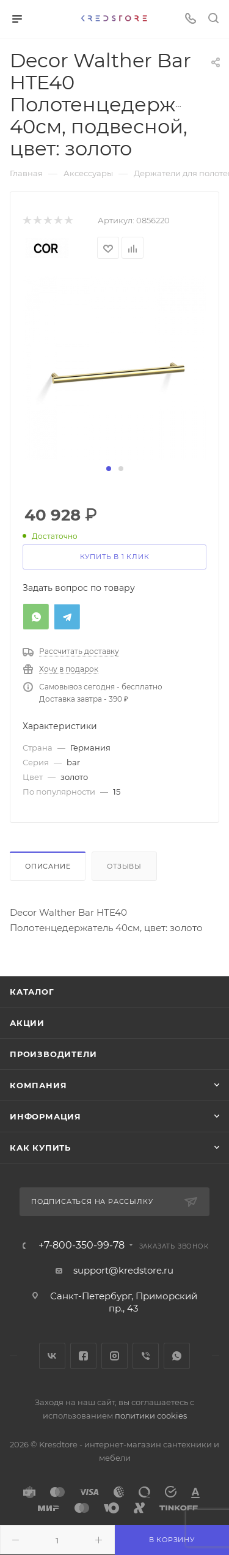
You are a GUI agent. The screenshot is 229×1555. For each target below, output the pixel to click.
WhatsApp (177, 1356)
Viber (146, 1356)
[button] (109, 468)
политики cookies (151, 1415)
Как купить (40, 1147)
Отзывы (124, 866)
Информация (45, 1116)
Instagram (114, 1356)
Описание (47, 866)
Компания (38, 1085)
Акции (27, 1023)
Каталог (32, 991)
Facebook (83, 1356)
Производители (53, 1054)
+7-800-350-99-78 (81, 1245)
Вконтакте (52, 1356)
